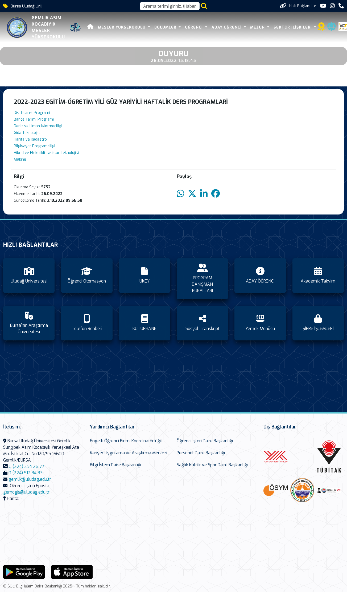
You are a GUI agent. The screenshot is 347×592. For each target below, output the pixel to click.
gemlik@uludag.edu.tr (30, 479)
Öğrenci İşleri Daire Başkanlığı (205, 441)
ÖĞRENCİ (194, 27)
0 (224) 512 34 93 (26, 473)
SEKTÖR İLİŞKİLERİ (293, 27)
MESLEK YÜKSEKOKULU (122, 27)
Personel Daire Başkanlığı (201, 453)
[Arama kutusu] (170, 6)
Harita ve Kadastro (30, 139)
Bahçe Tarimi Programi (34, 119)
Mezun (258, 27)
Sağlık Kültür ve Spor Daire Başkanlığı (212, 465)
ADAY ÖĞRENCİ (227, 27)
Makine (20, 159)
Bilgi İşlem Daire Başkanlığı (115, 465)
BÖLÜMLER (166, 27)
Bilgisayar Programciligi (34, 146)
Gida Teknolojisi (27, 132)
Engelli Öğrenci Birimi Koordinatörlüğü (126, 441)
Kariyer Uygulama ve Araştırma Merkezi (128, 453)
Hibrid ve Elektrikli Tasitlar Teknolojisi (46, 152)
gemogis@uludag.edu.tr (26, 492)
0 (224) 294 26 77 (26, 466)
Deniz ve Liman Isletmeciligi (38, 126)
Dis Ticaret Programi (32, 112)
